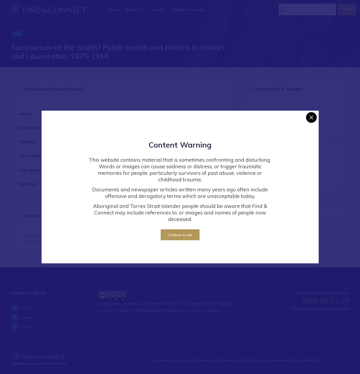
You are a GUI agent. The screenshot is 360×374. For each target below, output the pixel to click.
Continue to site (180, 235)
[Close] (311, 117)
